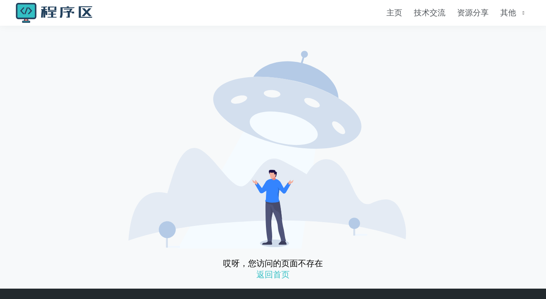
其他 (508, 12)
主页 (394, 12)
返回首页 (273, 274)
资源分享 (473, 12)
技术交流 (429, 12)
